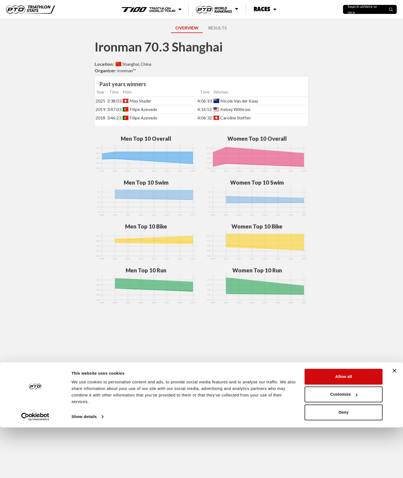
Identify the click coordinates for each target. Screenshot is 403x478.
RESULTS (217, 27)
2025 (100, 100)
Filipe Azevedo (140, 109)
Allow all (343, 427)
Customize (343, 445)
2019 (100, 109)
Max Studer (137, 100)
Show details (84, 467)
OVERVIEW (187, 27)
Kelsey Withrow (231, 109)
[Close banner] (394, 421)
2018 (100, 117)
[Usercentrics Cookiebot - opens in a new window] (35, 467)
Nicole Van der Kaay (235, 100)
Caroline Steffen (232, 117)
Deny (344, 463)
